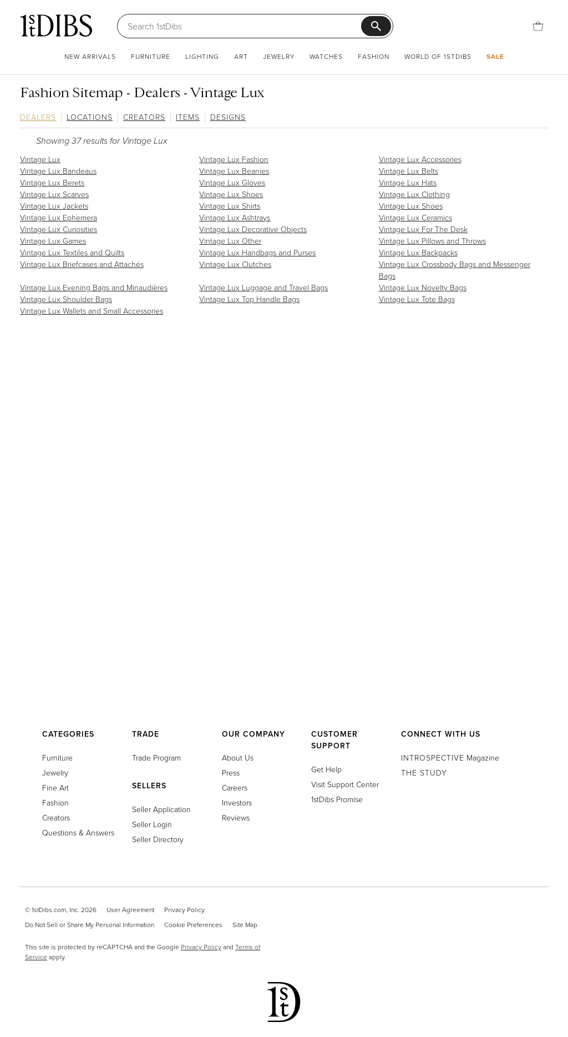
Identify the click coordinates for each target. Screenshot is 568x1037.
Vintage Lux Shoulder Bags (66, 299)
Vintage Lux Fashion (233, 159)
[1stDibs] (56, 25)
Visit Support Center (345, 784)
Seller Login (152, 824)
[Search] (244, 26)
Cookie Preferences (193, 924)
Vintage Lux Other (230, 240)
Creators (144, 117)
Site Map (244, 924)
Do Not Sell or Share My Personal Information (89, 924)
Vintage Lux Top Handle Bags (249, 299)
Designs (228, 117)
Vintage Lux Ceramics (415, 217)
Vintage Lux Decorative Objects (253, 229)
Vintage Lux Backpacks (418, 252)
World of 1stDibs (437, 56)
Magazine (450, 757)
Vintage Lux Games (53, 240)
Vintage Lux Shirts (229, 205)
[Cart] (538, 26)
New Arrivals (90, 56)
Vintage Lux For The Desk (423, 229)
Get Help (326, 769)
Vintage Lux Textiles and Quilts (72, 252)
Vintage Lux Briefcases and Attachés (82, 264)
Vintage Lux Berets (52, 182)
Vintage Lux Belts (408, 170)
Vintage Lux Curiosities (58, 229)
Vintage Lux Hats (408, 182)
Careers (234, 787)
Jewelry (279, 56)
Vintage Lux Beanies (234, 170)
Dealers (38, 117)
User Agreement (130, 909)
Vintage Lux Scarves (54, 194)
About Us (237, 757)
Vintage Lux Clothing (414, 194)
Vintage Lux (40, 159)
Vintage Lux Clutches (235, 264)
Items (188, 117)
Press (231, 772)
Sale (495, 56)
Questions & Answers (78, 832)
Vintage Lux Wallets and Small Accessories (91, 310)
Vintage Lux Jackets (54, 205)
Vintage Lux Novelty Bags (422, 287)
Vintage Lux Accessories (420, 159)
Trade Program (156, 757)
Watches (326, 56)
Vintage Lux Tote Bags (417, 299)
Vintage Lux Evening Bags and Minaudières (94, 287)
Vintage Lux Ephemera (58, 217)
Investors (237, 802)
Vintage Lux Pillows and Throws (432, 240)
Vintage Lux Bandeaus (58, 170)
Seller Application (161, 809)
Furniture (150, 56)
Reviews (236, 817)
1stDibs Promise (337, 799)
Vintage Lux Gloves (232, 182)
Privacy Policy (184, 909)
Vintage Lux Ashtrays (234, 217)
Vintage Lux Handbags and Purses (257, 252)
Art (241, 56)
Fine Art (55, 787)
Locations (90, 117)
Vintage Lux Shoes (231, 194)
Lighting (202, 56)
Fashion (373, 56)
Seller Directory (158, 839)
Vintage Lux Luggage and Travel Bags (263, 287)
